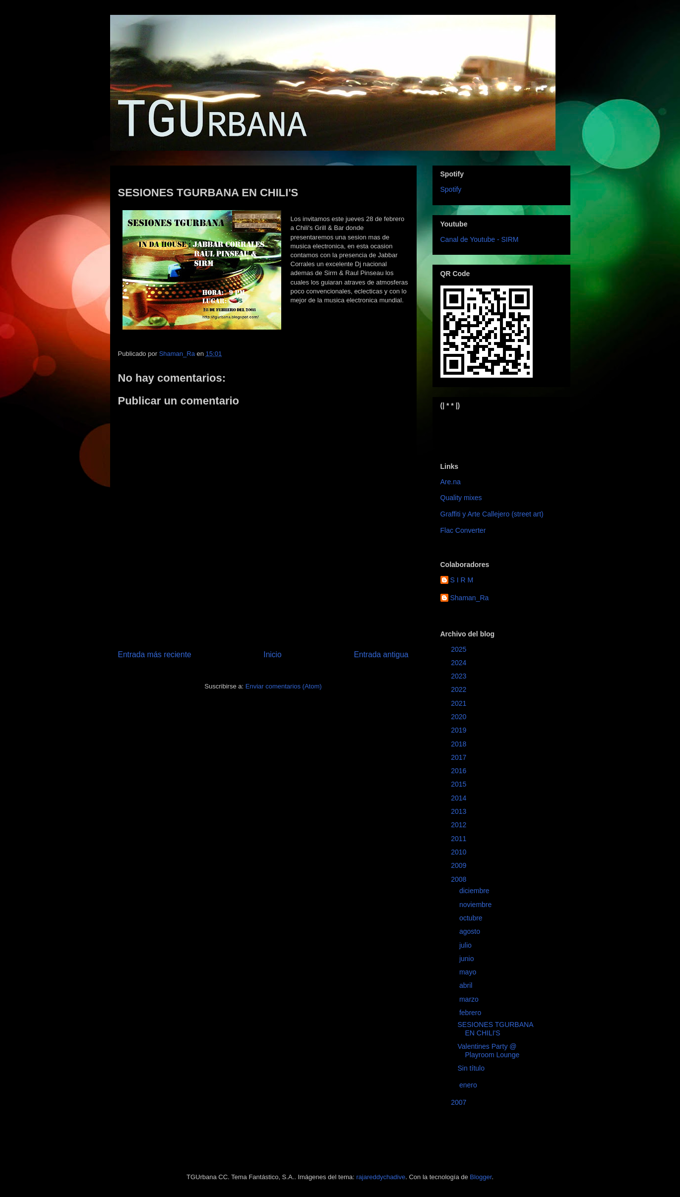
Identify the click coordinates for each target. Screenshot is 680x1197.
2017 (459, 757)
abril (466, 985)
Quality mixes (461, 498)
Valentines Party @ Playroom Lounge (488, 1050)
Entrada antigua (381, 654)
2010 (459, 852)
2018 (459, 744)
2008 (459, 879)
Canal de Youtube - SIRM (479, 239)
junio (467, 959)
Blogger (481, 1177)
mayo (468, 972)
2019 (459, 730)
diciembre (475, 891)
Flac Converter (463, 530)
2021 (459, 703)
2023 (459, 676)
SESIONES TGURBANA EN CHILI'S (495, 1029)
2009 (459, 865)
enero (469, 1085)
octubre (472, 918)
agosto (470, 931)
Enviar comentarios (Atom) (284, 686)
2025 (459, 649)
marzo (470, 999)
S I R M (462, 580)
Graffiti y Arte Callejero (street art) (492, 514)
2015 (459, 784)
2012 (459, 825)
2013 (459, 811)
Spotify (451, 189)
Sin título (470, 1068)
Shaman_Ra (469, 598)
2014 (459, 798)
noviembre (476, 905)
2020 (459, 717)
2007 (459, 1102)
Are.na (450, 482)
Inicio (272, 654)
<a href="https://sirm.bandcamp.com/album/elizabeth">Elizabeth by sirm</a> (489, 427)
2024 (459, 663)
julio (466, 945)
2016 (459, 771)
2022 (459, 689)
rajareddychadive (380, 1177)
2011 (459, 839)
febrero (471, 1013)
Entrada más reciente (154, 654)
